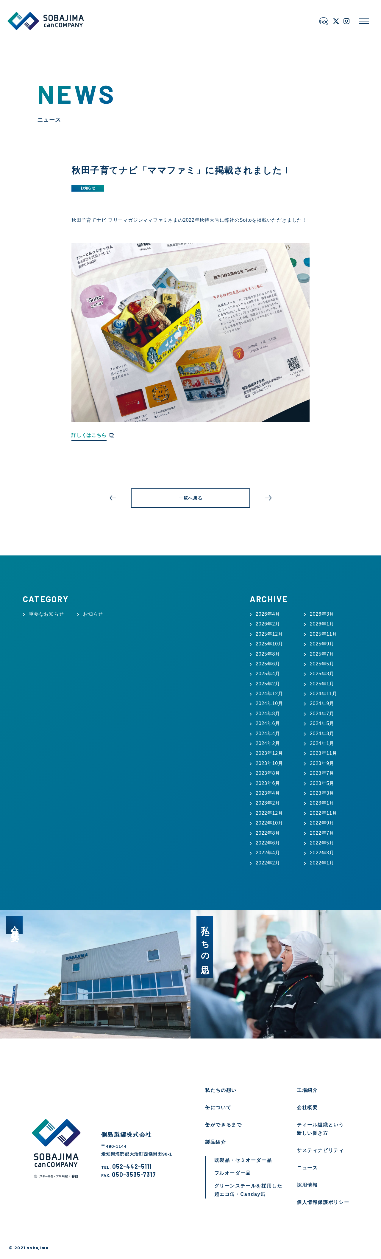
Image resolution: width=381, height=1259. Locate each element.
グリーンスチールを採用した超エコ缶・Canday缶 (248, 1190)
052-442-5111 (126, 1166)
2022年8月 (268, 833)
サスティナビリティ (320, 1150)
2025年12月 (269, 634)
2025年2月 (268, 683)
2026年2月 (268, 623)
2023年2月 (268, 802)
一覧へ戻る (190, 498)
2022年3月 (322, 852)
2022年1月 (322, 862)
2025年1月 (322, 683)
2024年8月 (268, 713)
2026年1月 (322, 623)
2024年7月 (322, 713)
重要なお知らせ (46, 614)
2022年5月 (322, 842)
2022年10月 (269, 822)
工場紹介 (307, 1090)
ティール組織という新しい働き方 (320, 1129)
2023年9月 (322, 763)
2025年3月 (322, 673)
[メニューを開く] (364, 21)
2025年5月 (322, 663)
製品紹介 (215, 1142)
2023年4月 (268, 793)
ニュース (307, 1167)
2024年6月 (268, 723)
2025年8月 (268, 653)
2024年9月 (322, 703)
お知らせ (87, 188)
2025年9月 (322, 643)
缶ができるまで (223, 1124)
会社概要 (307, 1107)
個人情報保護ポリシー (323, 1202)
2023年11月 (323, 753)
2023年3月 (322, 793)
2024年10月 (269, 703)
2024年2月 (268, 743)
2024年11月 (323, 693)
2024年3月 (322, 733)
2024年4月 (268, 733)
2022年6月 (268, 842)
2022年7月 (322, 833)
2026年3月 (322, 614)
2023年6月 (268, 783)
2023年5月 (322, 783)
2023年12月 (269, 753)
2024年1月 (322, 743)
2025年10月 (269, 643)
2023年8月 (268, 773)
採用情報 (307, 1184)
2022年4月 (268, 852)
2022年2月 (268, 862)
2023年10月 (269, 763)
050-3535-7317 (128, 1175)
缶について (218, 1107)
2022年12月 (269, 813)
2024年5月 (322, 723)
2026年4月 (268, 614)
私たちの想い (221, 1090)
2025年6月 (268, 663)
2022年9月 (322, 822)
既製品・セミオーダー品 (243, 1160)
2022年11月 (323, 813)
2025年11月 (323, 634)
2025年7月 (322, 653)
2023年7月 (322, 773)
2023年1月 (322, 802)
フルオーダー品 (232, 1173)
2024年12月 (269, 693)
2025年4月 (268, 673)
